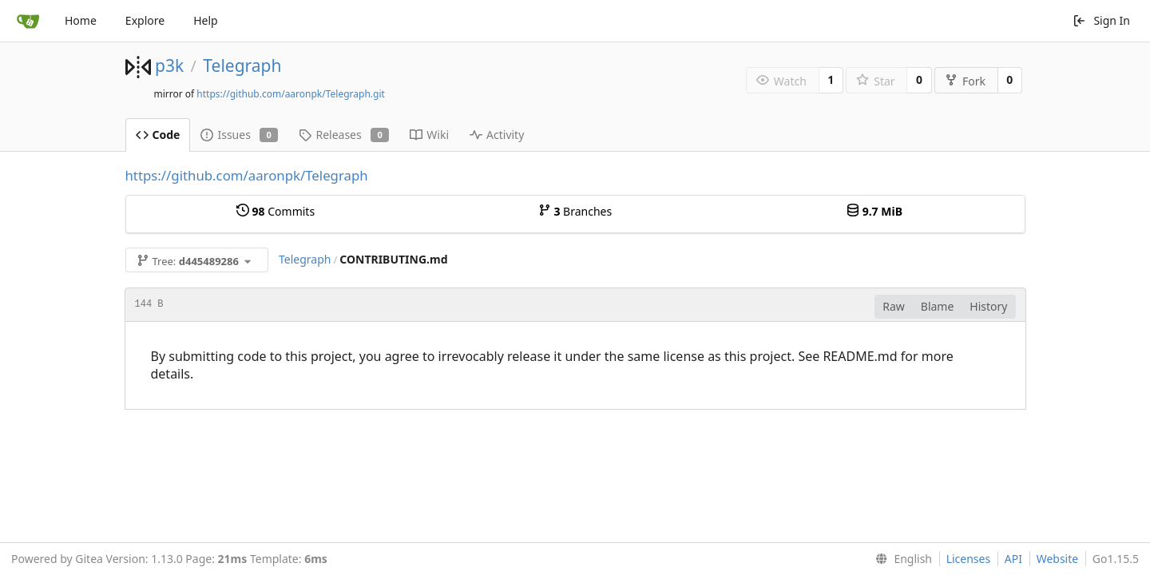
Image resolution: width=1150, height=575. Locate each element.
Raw (893, 306)
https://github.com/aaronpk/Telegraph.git (290, 94)
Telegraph (242, 65)
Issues (239, 134)
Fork (965, 81)
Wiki (429, 134)
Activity (497, 134)
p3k (169, 65)
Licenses (968, 558)
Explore (145, 20)
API (1013, 558)
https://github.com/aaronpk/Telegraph (246, 175)
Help (205, 20)
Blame (937, 306)
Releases (344, 134)
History (988, 306)
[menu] (900, 559)
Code (158, 134)
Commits (275, 211)
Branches (575, 211)
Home (81, 20)
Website (1058, 558)
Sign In (1101, 20)
